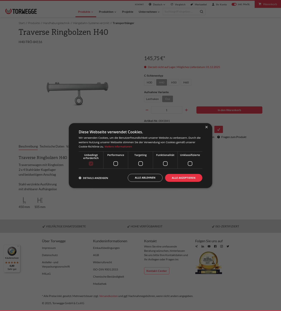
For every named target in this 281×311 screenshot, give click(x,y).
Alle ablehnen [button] (144, 177)
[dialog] (140, 155)
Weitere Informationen (118, 146)
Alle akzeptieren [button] (183, 177)
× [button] (206, 127)
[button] (93, 177)
